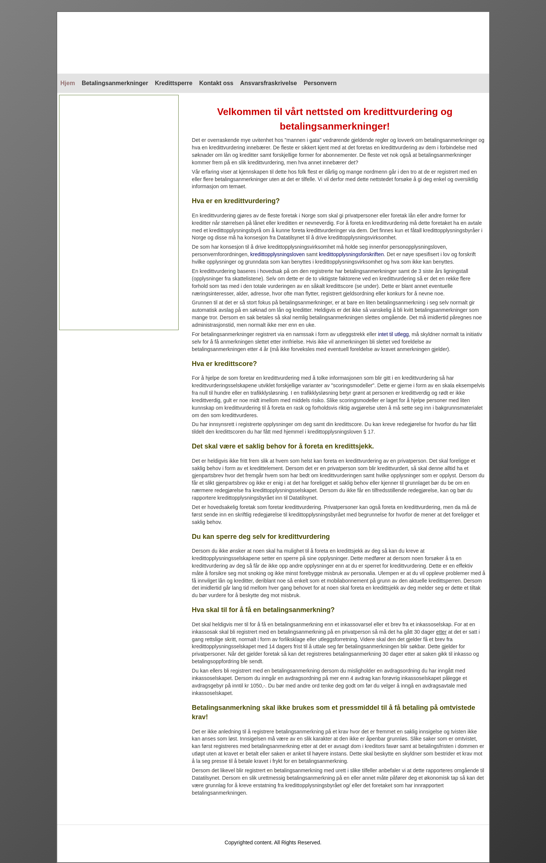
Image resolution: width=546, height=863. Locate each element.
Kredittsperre (173, 83)
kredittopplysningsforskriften (351, 254)
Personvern (320, 83)
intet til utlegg (393, 334)
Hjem (68, 83)
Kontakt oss (216, 83)
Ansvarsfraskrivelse (268, 83)
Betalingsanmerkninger (115, 83)
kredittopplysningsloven (277, 254)
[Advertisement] (119, 212)
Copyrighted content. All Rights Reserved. (273, 842)
